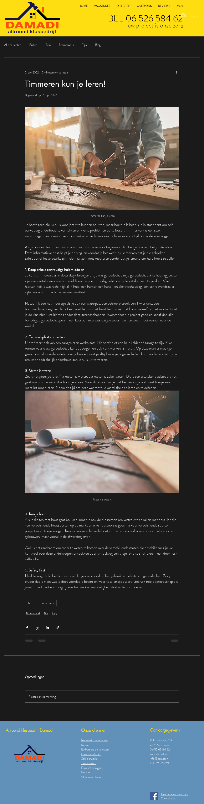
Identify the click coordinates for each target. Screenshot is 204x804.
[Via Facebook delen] (27, 628)
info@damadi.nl (159, 758)
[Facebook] (154, 796)
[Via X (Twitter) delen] (37, 628)
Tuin (48, 45)
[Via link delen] (58, 628)
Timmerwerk (66, 45)
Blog (98, 45)
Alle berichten (12, 45)
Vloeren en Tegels (92, 777)
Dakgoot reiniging (91, 767)
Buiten (33, 45)
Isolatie (85, 772)
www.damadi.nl (158, 754)
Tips (84, 45)
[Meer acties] (176, 72)
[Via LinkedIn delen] (47, 628)
